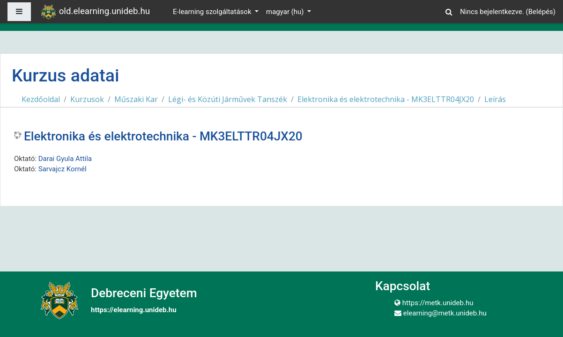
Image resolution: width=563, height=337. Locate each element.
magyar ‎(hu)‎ (285, 11)
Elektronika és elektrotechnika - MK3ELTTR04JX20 (385, 99)
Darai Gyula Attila (65, 158)
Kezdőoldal (41, 99)
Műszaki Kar (136, 99)
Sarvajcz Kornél (62, 169)
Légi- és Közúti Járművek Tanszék (227, 99)
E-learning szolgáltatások (213, 11)
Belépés (540, 11)
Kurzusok (87, 99)
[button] (448, 10)
